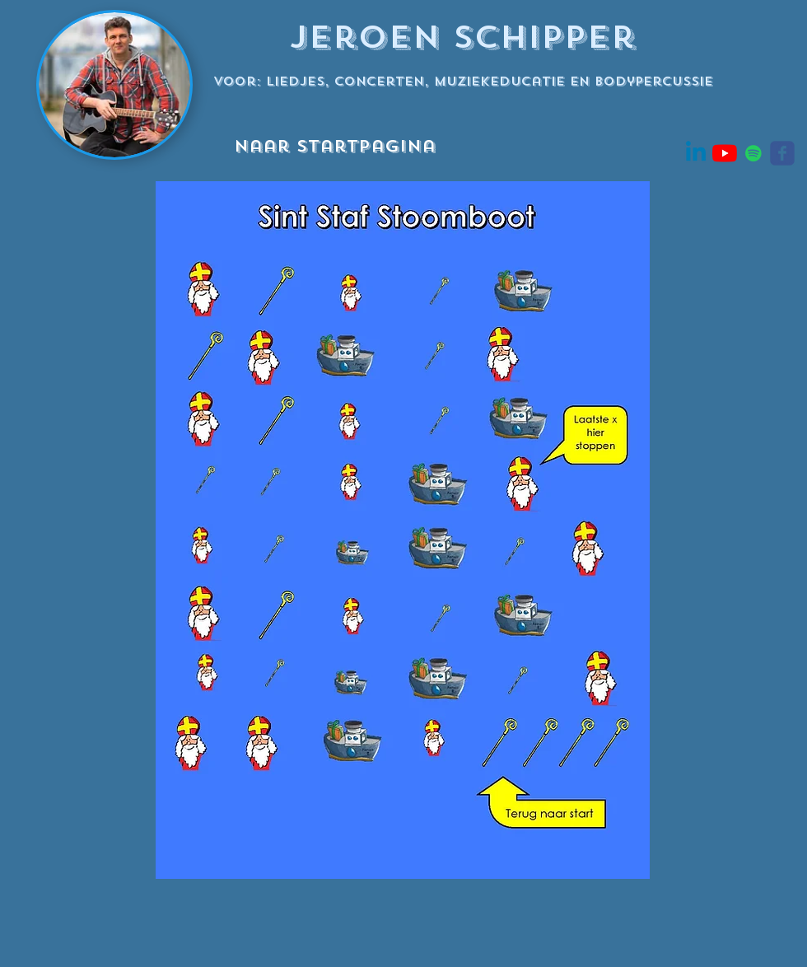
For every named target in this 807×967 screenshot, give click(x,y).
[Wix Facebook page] (782, 153)
